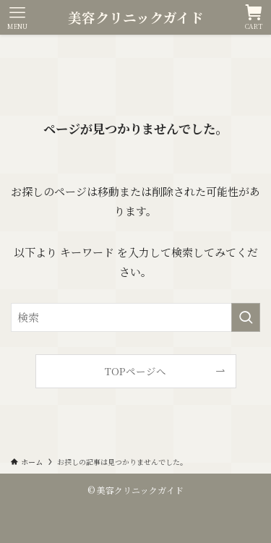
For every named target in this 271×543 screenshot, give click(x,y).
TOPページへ (135, 371)
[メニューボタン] (17, 17)
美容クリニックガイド (136, 18)
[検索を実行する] (245, 317)
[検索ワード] (135, 317)
